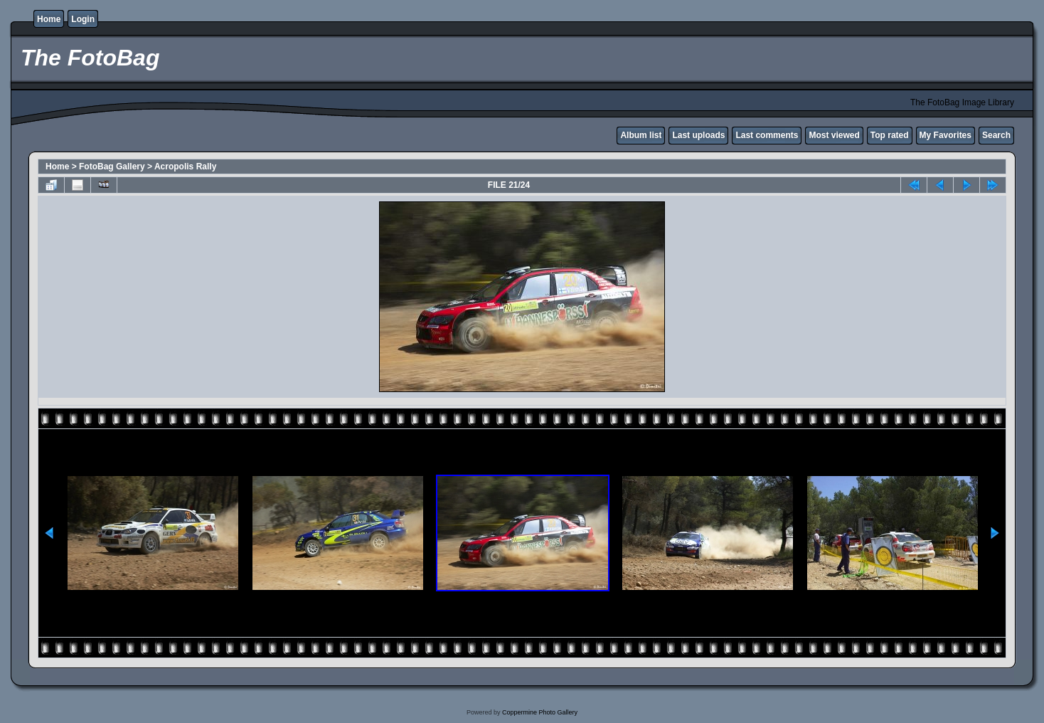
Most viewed (834, 135)
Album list (640, 135)
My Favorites (945, 135)
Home (48, 19)
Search (996, 135)
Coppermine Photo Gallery (539, 712)
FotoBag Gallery (112, 166)
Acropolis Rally (185, 166)
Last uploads (698, 135)
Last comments (766, 135)
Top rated (889, 135)
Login (83, 19)
